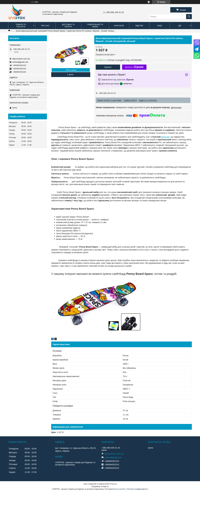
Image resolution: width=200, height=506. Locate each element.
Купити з (134, 67)
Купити (107, 67)
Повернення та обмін (95, 25)
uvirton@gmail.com (20, 62)
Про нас (45, 26)
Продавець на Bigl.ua (100, 486)
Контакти (119, 26)
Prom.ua (113, 484)
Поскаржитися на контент (115, 489)
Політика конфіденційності (137, 489)
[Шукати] (189, 16)
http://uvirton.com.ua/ (21, 59)
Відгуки (139, 26)
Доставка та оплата (68, 25)
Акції (159, 26)
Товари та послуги (21, 25)
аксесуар (165, 137)
